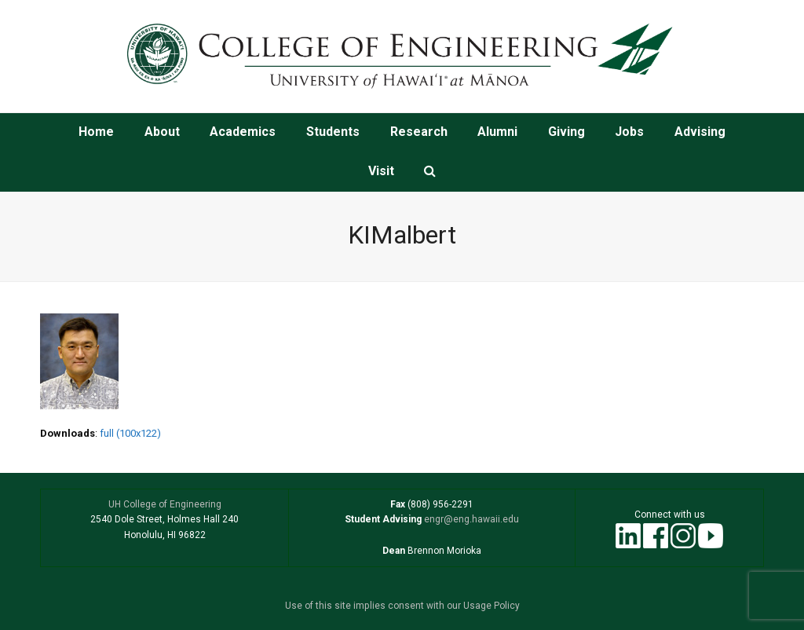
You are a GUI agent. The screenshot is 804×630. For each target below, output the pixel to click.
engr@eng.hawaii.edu (470, 519)
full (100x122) (130, 433)
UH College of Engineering (164, 504)
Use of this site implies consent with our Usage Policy (402, 605)
